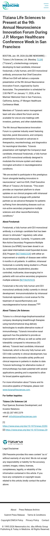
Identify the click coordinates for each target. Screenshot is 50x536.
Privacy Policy (32, 520)
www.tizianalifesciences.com (16, 389)
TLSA (39, 59)
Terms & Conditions (36, 515)
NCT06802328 (23, 254)
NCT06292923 (27, 280)
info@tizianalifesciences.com (23, 416)
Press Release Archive (29, 509)
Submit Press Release (14, 515)
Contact (45, 520)
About (13, 509)
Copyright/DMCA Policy (12, 520)
